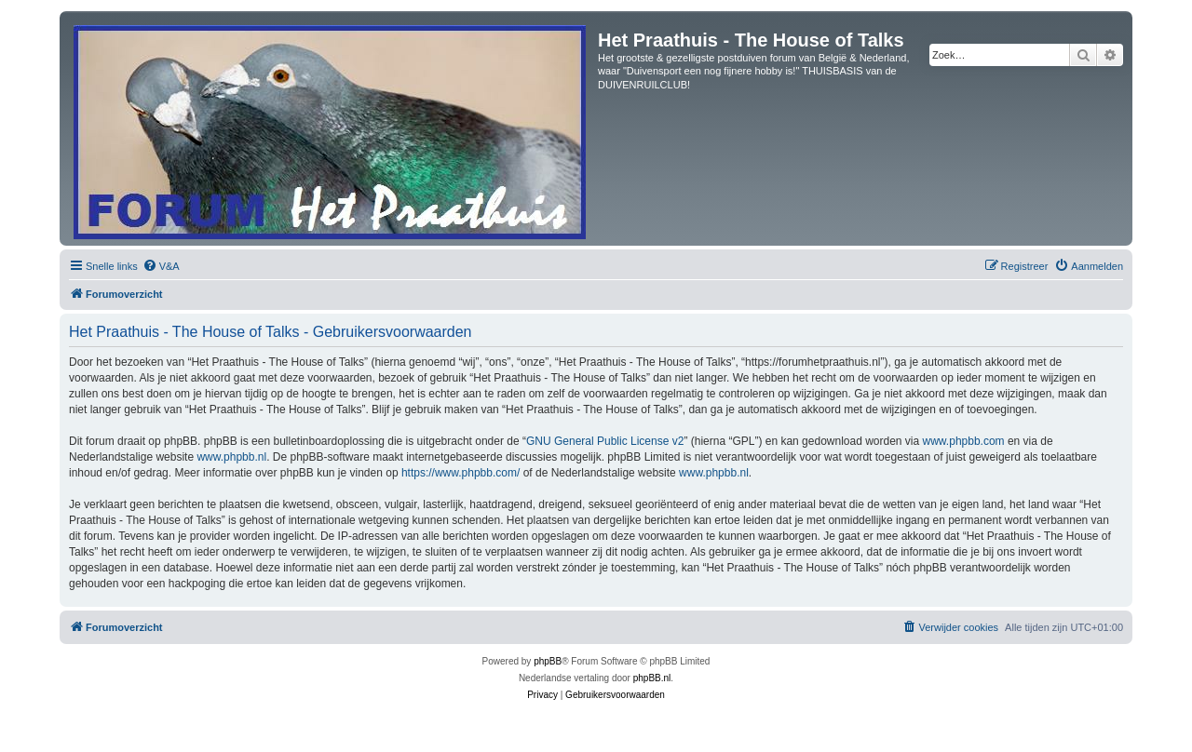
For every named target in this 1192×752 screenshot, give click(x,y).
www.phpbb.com (964, 441)
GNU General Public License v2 (605, 441)
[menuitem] (161, 266)
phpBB (548, 661)
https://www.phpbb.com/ (460, 472)
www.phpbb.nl (231, 456)
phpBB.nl (652, 678)
